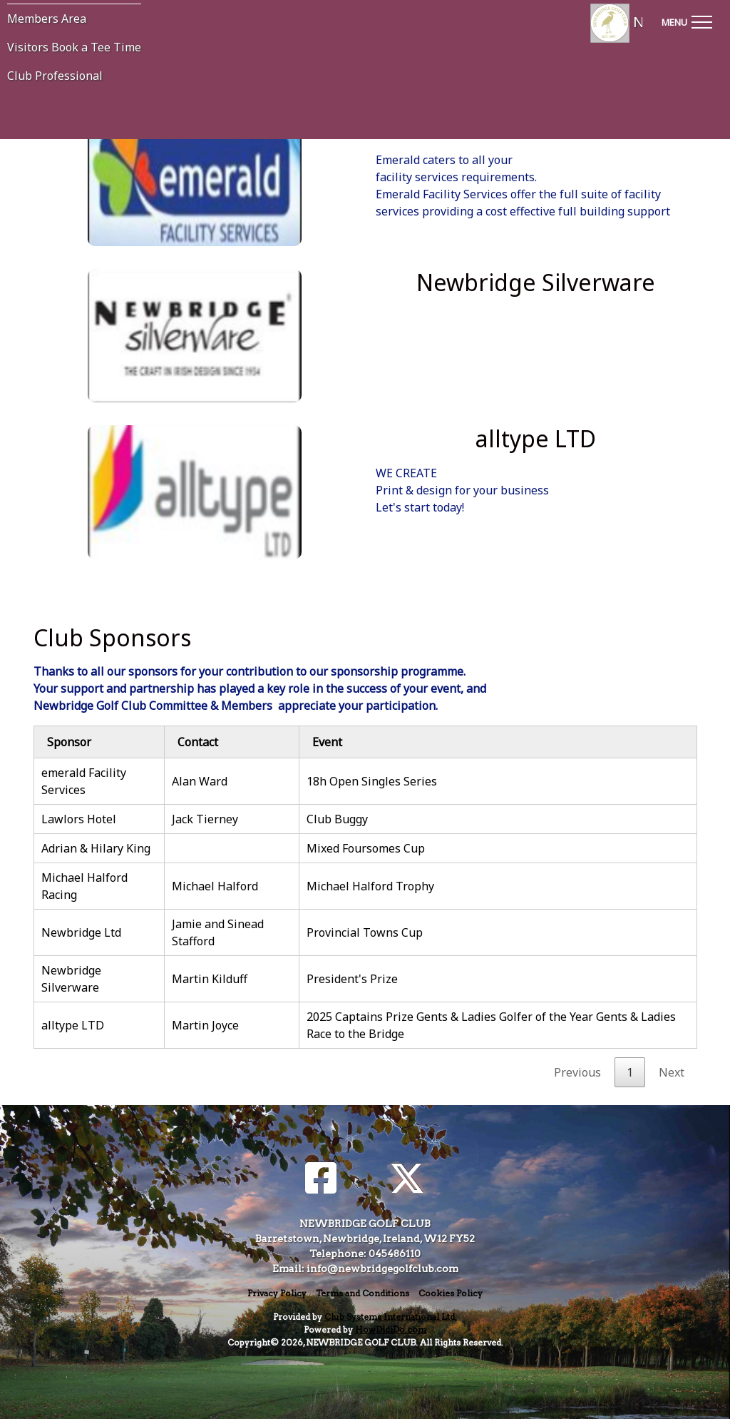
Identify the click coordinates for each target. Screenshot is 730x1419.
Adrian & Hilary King (95, 848)
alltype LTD (72, 1025)
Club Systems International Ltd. (390, 1316)
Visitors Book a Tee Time (74, 47)
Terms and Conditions (362, 1293)
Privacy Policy (277, 1293)
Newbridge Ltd (81, 932)
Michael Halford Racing (84, 886)
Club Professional (55, 75)
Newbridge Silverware (71, 978)
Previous (577, 1072)
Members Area (46, 18)
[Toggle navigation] (686, 20)
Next (671, 1072)
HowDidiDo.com (390, 1329)
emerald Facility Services (83, 781)
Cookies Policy (450, 1293)
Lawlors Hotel (78, 819)
